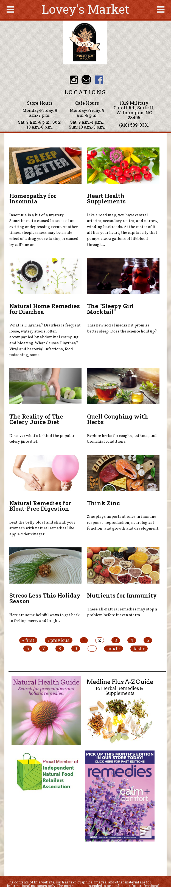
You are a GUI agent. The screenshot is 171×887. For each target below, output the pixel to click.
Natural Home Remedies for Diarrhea (44, 308)
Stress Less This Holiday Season (44, 598)
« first (28, 640)
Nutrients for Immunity (122, 595)
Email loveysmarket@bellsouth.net (86, 79)
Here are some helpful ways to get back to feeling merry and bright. (44, 618)
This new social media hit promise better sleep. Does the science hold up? (122, 328)
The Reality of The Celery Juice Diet (36, 419)
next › (113, 648)
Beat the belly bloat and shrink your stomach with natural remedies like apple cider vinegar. (42, 528)
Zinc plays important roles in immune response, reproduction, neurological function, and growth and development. (123, 522)
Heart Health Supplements (106, 198)
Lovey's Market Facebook (99, 79)
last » (139, 648)
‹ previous (58, 640)
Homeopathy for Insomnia (32, 198)
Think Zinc (103, 503)
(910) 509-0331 (134, 125)
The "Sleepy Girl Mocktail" (110, 308)
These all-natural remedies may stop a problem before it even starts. (122, 612)
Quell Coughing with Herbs (117, 419)
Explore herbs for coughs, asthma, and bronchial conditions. (122, 439)
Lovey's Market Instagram (74, 79)
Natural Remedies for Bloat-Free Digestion (40, 506)
